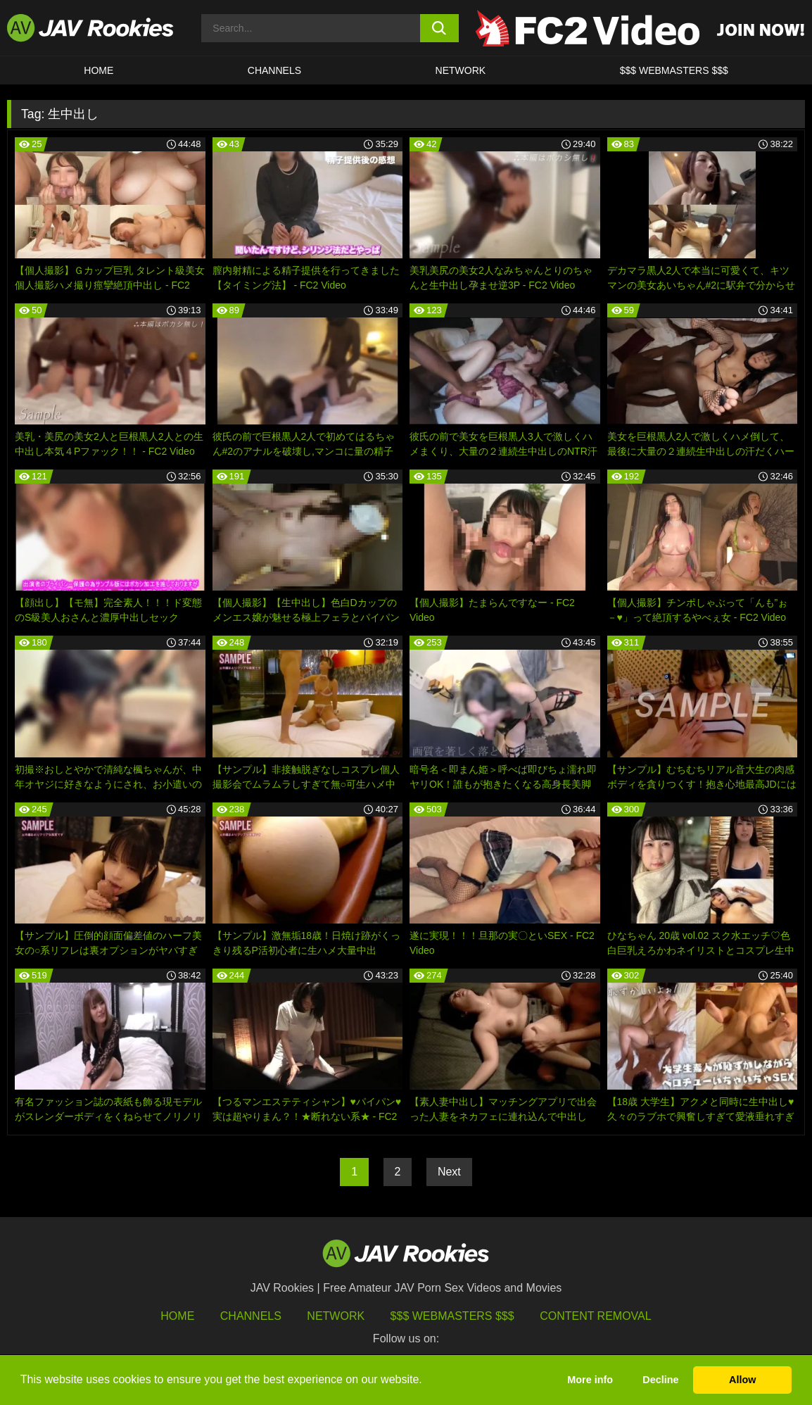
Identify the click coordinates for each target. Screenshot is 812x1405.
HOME (98, 70)
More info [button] (590, 1379)
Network (461, 70)
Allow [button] (742, 1379)
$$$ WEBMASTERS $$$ (674, 70)
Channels (274, 70)
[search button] (439, 28)
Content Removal (596, 1316)
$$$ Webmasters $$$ (452, 1316)
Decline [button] (660, 1379)
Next (449, 1172)
